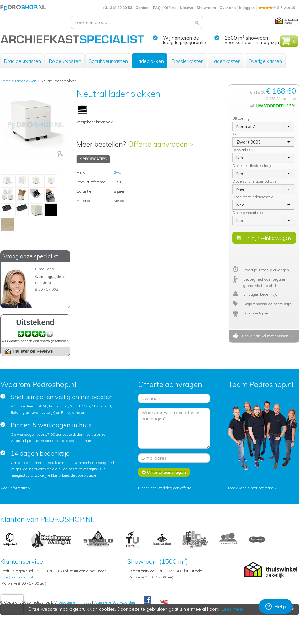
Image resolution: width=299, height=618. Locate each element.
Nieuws (186, 8)
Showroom (206, 8)
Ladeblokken (149, 61)
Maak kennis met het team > (252, 487)
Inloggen (247, 8)
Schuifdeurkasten (108, 61)
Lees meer (233, 609)
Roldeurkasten (65, 61)
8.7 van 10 (276, 8)
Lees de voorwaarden (80, 475)
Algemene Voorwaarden (114, 602)
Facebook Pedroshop (147, 600)
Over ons (227, 8)
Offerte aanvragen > (161, 144)
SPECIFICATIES (93, 158)
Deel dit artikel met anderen (264, 335)
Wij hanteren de (181, 38)
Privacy (85, 602)
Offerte (170, 8)
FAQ (157, 8)
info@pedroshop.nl (16, 577)
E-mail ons (44, 268)
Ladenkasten (226, 61)
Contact (142, 8)
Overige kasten (265, 61)
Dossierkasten (187, 61)
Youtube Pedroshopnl (164, 602)
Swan (118, 172)
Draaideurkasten (22, 61)
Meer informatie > (15, 487)
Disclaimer (67, 602)
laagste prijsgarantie (184, 42)
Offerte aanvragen (164, 472)
